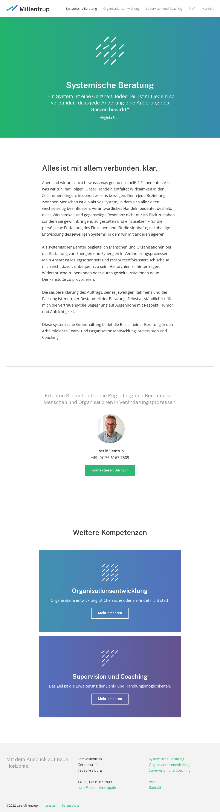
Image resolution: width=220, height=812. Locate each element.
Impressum (50, 805)
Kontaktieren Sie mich (110, 470)
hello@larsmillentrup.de (97, 787)
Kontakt (155, 787)
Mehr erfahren (110, 613)
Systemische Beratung (166, 759)
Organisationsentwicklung (169, 764)
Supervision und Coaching (169, 770)
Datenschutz (70, 805)
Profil (153, 782)
